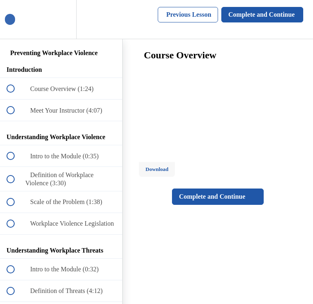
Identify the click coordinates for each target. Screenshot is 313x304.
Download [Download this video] (156, 169)
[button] (15, 19)
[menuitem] (61, 19)
